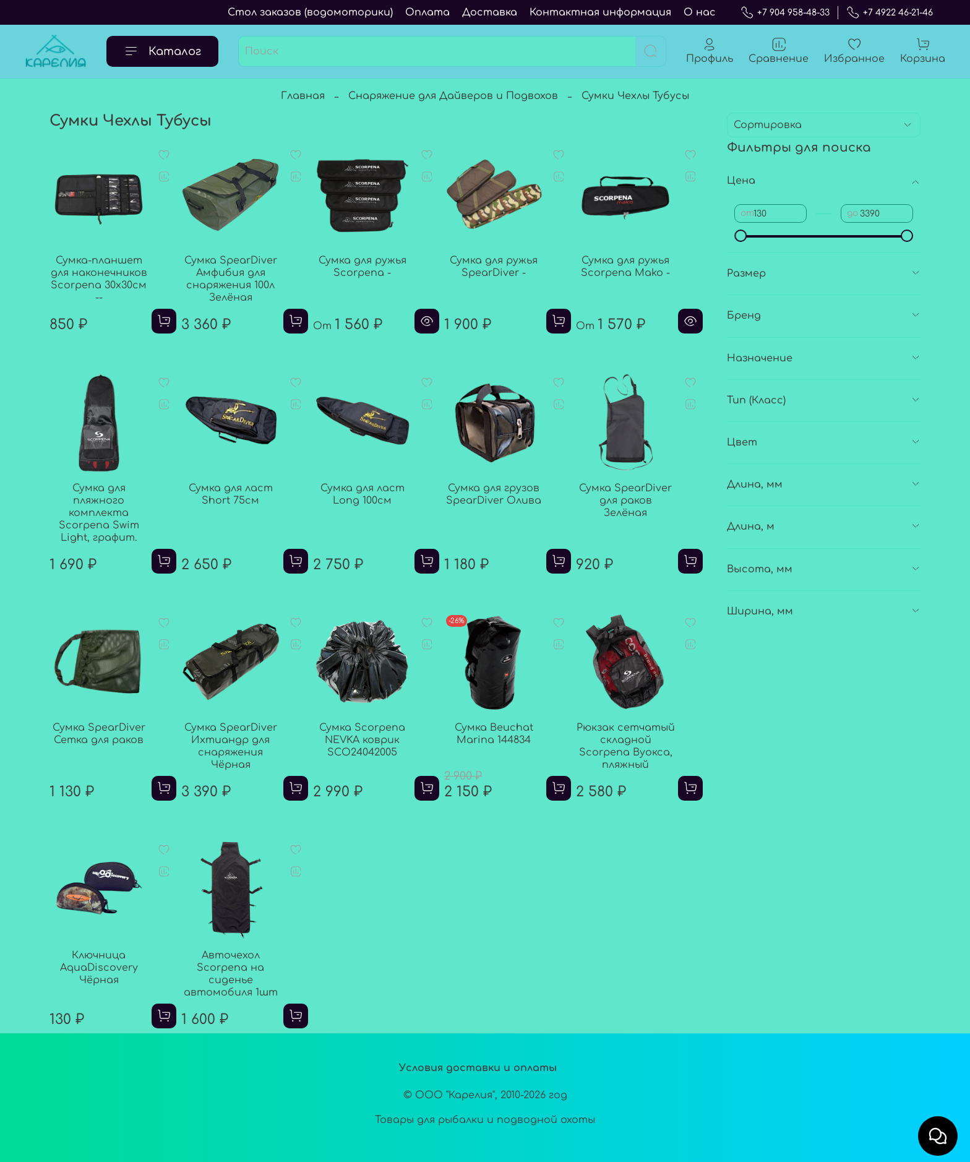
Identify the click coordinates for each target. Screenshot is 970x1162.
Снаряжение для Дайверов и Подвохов (453, 95)
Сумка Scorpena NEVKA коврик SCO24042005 (362, 740)
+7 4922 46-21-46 (889, 12)
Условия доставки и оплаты (478, 1068)
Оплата (427, 12)
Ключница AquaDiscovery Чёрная (99, 968)
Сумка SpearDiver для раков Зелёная (625, 501)
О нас (700, 12)
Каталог (162, 51)
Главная (303, 95)
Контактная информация (600, 12)
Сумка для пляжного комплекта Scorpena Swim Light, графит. (99, 513)
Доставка (489, 12)
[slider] (740, 235)
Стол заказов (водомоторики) (310, 12)
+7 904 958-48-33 (785, 12)
